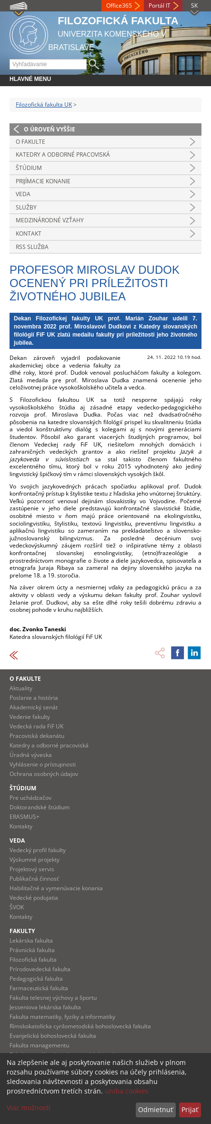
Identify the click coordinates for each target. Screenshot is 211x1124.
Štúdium (29, 168)
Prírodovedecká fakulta (40, 969)
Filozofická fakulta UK (44, 104)
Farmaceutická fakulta (39, 988)
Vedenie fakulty (30, 717)
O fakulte (30, 142)
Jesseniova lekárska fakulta (45, 1007)
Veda (23, 194)
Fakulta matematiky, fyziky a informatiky (62, 1017)
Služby (26, 207)
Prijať (189, 1109)
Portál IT (160, 5)
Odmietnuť (155, 1109)
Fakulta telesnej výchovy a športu (53, 998)
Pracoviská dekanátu (37, 736)
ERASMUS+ (25, 817)
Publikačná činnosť (34, 879)
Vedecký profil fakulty (38, 850)
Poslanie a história (34, 698)
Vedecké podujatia (34, 898)
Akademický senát (34, 707)
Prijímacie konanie (43, 181)
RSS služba (32, 247)
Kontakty (21, 826)
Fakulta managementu (39, 1045)
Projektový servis (32, 869)
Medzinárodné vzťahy (50, 220)
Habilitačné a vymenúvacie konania (56, 888)
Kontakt (28, 233)
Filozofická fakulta (33, 959)
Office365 (119, 5)
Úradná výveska (31, 755)
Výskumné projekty (35, 859)
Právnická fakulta (32, 950)
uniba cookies (127, 1090)
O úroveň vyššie (49, 129)
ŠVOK (17, 907)
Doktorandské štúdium (40, 807)
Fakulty (22, 931)
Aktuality (21, 688)
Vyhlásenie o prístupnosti (43, 764)
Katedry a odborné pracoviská (63, 154)
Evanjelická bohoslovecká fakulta (53, 1036)
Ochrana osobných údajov (44, 774)
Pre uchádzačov (30, 798)
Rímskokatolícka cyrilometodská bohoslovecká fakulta (80, 1026)
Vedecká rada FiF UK (36, 726)
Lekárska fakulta (31, 940)
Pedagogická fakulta (36, 979)
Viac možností (28, 1107)
